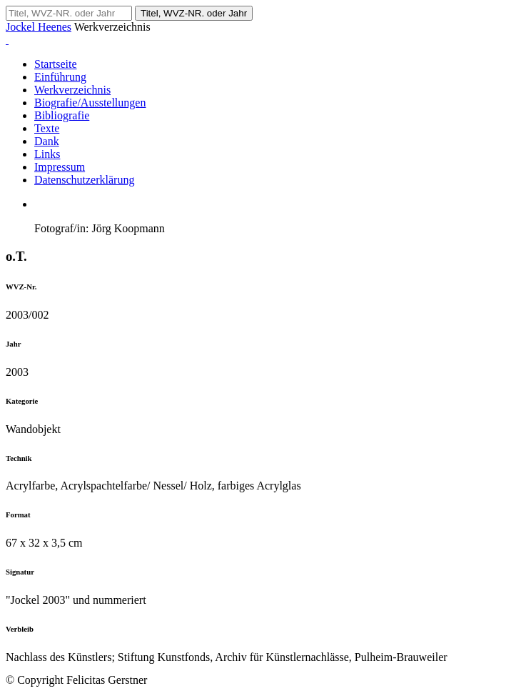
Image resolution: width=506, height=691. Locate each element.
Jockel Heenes (38, 27)
